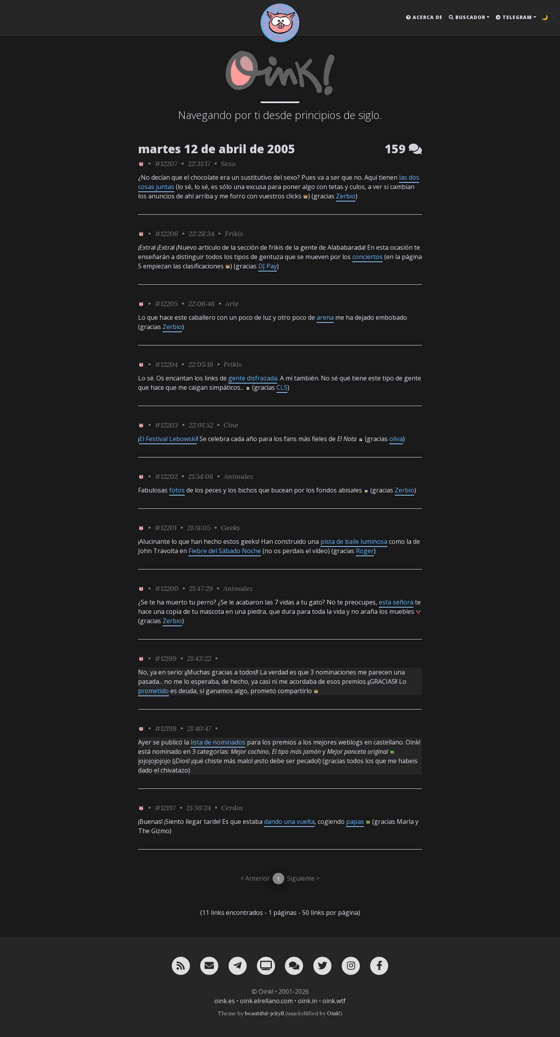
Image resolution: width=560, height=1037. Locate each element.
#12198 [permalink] (166, 728)
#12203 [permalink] (166, 424)
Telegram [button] (514, 17)
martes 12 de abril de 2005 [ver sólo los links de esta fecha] (216, 148)
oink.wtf (334, 1001)
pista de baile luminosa (353, 541)
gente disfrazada (252, 378)
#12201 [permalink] (166, 527)
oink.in (307, 1001)
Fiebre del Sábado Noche (225, 551)
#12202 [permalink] (166, 476)
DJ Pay (267, 266)
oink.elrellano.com (266, 1001)
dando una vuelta (289, 821)
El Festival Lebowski (168, 438)
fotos (177, 490)
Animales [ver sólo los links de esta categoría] (238, 476)
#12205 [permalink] (166, 303)
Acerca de (424, 17)
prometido (153, 691)
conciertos (367, 256)
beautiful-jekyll (264, 1013)
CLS (281, 387)
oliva (396, 438)
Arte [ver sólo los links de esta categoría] (232, 303)
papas (355, 821)
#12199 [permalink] (166, 658)
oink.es (224, 1001)
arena (325, 317)
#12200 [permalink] (166, 588)
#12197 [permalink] (165, 807)
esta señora (396, 602)
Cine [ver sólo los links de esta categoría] (231, 424)
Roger (365, 551)
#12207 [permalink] (166, 163)
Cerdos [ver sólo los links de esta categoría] (232, 807)
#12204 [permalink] (166, 364)
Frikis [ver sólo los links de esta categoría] (234, 233)
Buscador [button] (467, 17)
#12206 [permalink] (166, 233)
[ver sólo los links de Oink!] (141, 163)
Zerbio (345, 196)
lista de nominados (218, 742)
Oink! (333, 1013)
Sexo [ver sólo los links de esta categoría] (228, 163)
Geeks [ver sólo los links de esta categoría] (230, 527)
